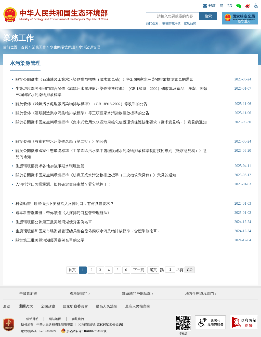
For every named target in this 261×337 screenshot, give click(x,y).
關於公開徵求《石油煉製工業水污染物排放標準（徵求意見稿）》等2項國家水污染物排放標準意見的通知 (104, 79)
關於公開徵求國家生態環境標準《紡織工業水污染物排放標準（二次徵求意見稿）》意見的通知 (96, 175)
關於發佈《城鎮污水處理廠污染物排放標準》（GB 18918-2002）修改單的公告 (81, 104)
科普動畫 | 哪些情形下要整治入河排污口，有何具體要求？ (65, 204)
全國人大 (26, 306)
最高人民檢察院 (137, 306)
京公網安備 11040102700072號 (84, 331)
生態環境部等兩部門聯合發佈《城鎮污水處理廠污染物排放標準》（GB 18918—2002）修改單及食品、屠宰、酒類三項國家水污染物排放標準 (111, 92)
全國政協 (48, 306)
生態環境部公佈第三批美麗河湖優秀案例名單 (54, 222)
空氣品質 (190, 23)
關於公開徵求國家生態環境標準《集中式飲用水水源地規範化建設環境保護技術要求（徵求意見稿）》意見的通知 (111, 122)
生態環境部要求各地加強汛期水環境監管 (50, 166)
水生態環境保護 (62, 47)
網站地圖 (55, 319)
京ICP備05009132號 (110, 324)
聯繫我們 (78, 319)
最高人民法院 (106, 306)
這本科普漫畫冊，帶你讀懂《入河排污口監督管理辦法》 (63, 213)
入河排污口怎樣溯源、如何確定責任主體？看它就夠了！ (63, 184)
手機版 (183, 325)
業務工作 (39, 47)
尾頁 (153, 270)
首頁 (24, 47)
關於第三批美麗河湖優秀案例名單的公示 (50, 240)
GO (189, 270)
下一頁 (138, 270)
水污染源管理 (89, 47)
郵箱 (209, 6)
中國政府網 (28, 294)
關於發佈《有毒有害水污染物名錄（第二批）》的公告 (61, 141)
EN (229, 6)
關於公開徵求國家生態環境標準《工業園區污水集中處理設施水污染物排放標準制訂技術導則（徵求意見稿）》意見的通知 (111, 154)
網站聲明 (32, 319)
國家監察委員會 (75, 306)
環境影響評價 (171, 23)
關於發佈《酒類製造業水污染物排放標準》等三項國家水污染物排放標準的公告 (82, 113)
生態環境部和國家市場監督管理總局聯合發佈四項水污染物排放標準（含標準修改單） (88, 231)
